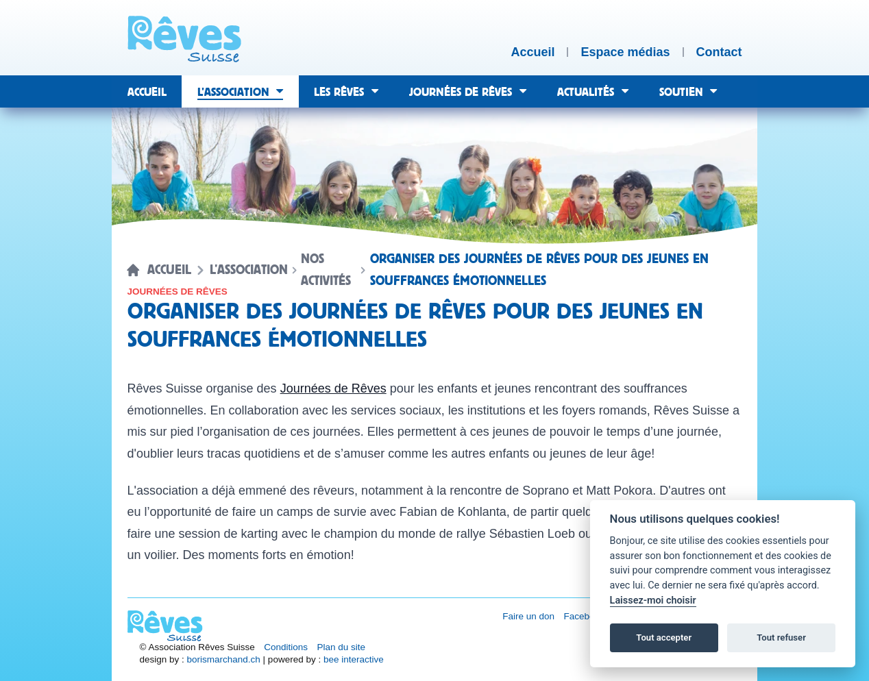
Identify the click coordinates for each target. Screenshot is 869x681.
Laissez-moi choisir (653, 600)
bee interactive (353, 659)
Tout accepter (663, 637)
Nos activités (326, 270)
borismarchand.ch (223, 659)
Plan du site (341, 647)
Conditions (286, 647)
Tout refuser (781, 637)
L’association (249, 270)
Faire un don (528, 616)
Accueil (169, 270)
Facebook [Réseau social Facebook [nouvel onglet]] (584, 616)
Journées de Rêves (333, 388)
